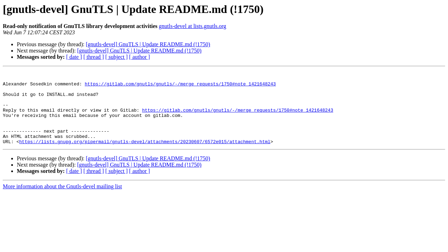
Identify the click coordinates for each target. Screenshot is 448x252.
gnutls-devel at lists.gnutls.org (192, 26)
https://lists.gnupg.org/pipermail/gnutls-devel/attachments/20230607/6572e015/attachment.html (145, 156)
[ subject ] (116, 57)
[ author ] (139, 57)
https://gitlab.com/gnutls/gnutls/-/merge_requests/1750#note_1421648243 (180, 87)
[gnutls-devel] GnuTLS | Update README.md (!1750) (148, 44)
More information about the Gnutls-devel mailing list (62, 201)
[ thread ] (93, 57)
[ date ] (74, 57)
